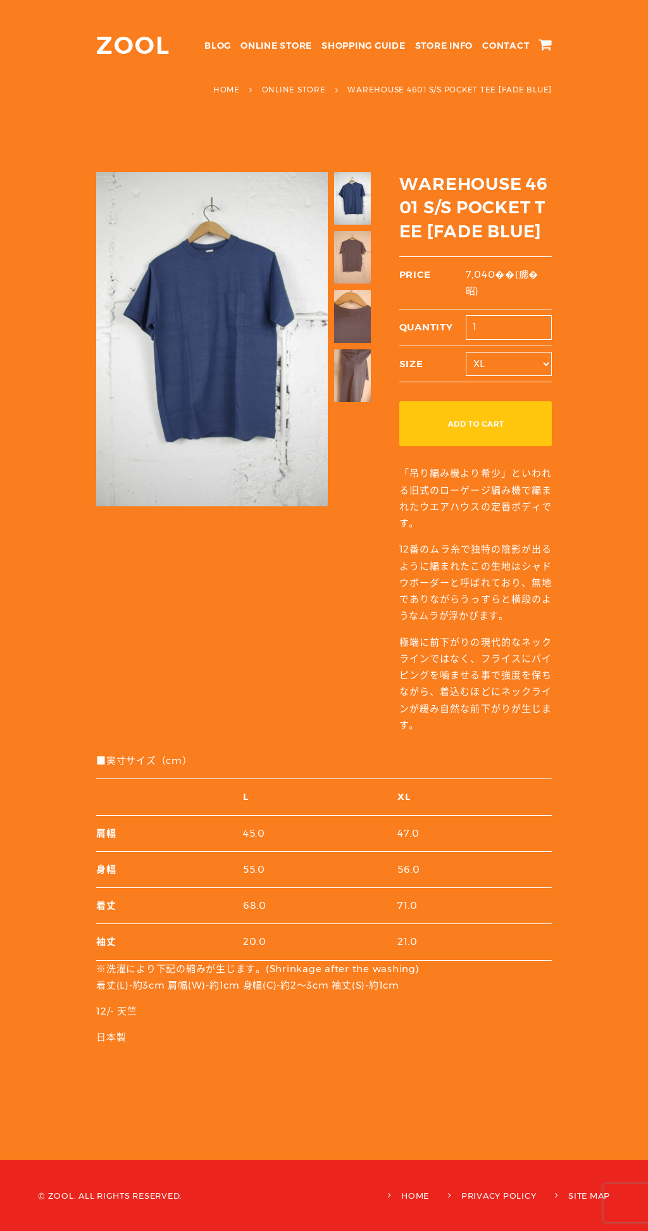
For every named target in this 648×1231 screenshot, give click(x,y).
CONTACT (505, 45)
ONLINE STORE (276, 45)
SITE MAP (589, 1195)
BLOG (217, 45)
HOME (415, 1195)
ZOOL (133, 45)
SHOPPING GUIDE (363, 45)
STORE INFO (444, 45)
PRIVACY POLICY (499, 1195)
